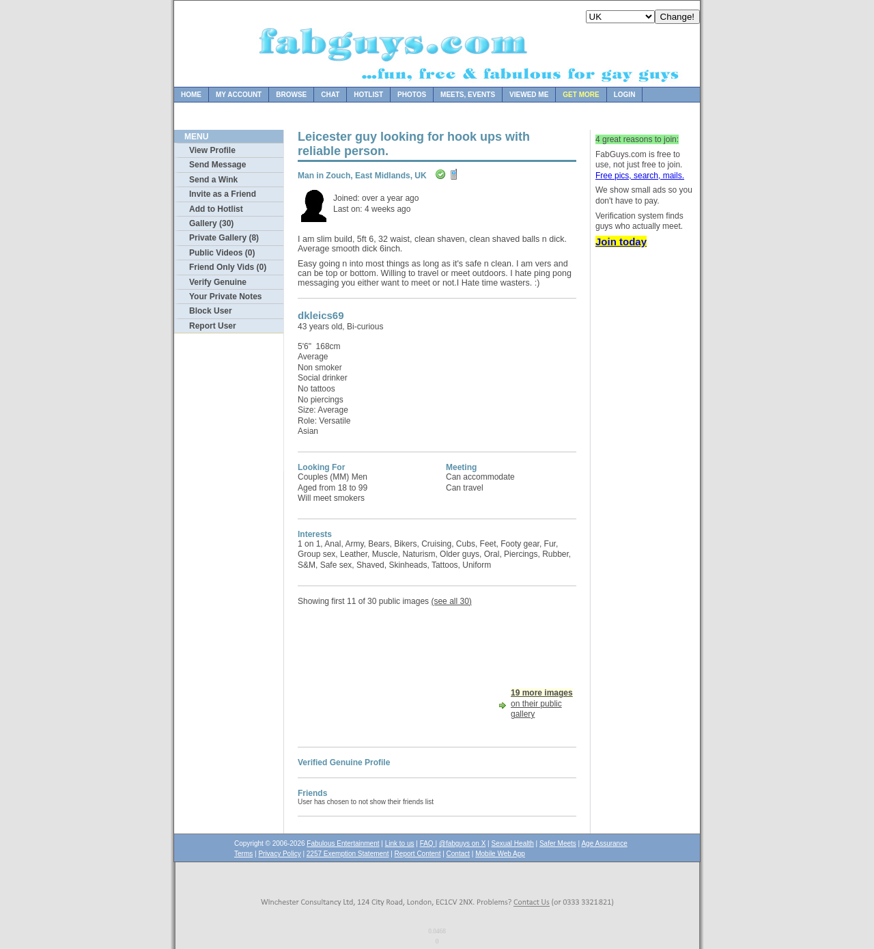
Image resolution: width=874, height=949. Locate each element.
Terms (243, 853)
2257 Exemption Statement (348, 853)
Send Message (217, 164)
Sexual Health (513, 843)
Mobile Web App (500, 853)
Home (191, 94)
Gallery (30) (211, 223)
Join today (621, 241)
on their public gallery (542, 703)
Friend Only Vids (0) (227, 267)
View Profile (212, 150)
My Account (239, 94)
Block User (210, 311)
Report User (212, 326)
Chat (330, 94)
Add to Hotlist (216, 209)
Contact (458, 853)
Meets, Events (467, 94)
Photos (411, 94)
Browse (291, 94)
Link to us (399, 843)
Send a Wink (213, 179)
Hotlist (368, 94)
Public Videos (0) (222, 253)
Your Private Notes (225, 296)
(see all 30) (451, 601)
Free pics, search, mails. (639, 175)
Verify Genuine (217, 282)
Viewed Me (528, 94)
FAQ (428, 843)
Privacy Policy (279, 853)
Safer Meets (557, 843)
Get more (581, 94)
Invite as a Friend (222, 194)
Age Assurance (604, 843)
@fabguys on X (462, 843)
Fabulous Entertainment (343, 843)
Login (625, 94)
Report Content (418, 853)
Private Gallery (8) (224, 238)
